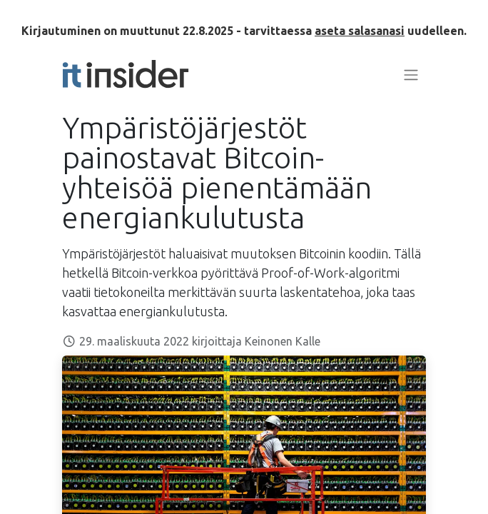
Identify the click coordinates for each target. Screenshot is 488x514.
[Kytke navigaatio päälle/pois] (411, 74)
